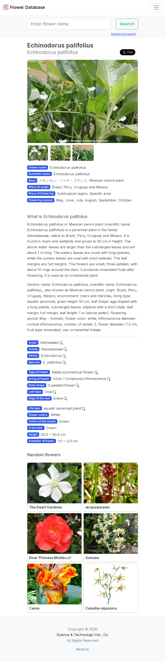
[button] (38, 153)
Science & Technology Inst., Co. (83, 635)
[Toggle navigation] (156, 7)
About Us (82, 649)
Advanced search (123, 34)
